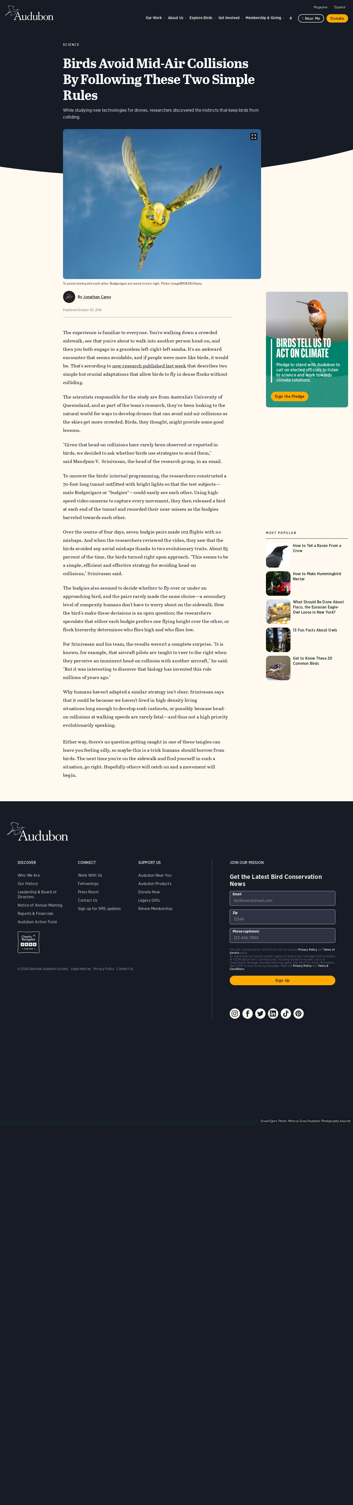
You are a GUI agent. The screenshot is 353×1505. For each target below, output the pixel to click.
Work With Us (90, 875)
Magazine (320, 7)
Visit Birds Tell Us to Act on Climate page (307, 349)
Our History (28, 883)
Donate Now (149, 892)
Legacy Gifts (149, 900)
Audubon (29, 12)
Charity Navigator (28, 942)
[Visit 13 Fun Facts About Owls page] (307, 640)
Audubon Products (154, 883)
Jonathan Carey (97, 297)
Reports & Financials (36, 913)
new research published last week (149, 365)
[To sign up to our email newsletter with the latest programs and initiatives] (282, 898)
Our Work (154, 17)
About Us (175, 17)
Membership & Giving (263, 17)
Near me (312, 18)
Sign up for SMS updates (99, 908)
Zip (235, 912)
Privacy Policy (103, 969)
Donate (337, 18)
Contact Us (87, 900)
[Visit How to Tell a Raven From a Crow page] (307, 555)
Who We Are (29, 875)
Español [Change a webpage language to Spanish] (339, 7)
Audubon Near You (155, 875)
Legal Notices (81, 969)
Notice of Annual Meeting (40, 905)
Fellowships (88, 883)
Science (71, 45)
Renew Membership (155, 908)
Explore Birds (200, 17)
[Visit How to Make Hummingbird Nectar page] (307, 583)
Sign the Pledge (289, 396)
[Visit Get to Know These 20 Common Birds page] (307, 668)
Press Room (88, 892)
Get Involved (229, 17)
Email (237, 894)
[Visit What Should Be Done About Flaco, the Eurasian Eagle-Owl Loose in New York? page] (307, 611)
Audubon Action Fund (37, 922)
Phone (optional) (246, 931)
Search (291, 17)
